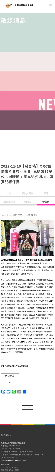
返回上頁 (27, 407)
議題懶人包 (9, 201)
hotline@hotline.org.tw (17, 460)
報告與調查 (27, 193)
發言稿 (45, 201)
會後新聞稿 (23, 366)
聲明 (46, 193)
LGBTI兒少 (10, 376)
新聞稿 (27, 201)
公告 (9, 193)
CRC (10, 383)
